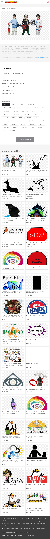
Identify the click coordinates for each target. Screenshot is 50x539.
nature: (4, 518)
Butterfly (18, 521)
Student (9, 526)
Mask (8, 523)
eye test (40, 127)
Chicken (25, 521)
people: (4, 523)
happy (43, 107)
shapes (35, 114)
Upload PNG (31, 535)
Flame (35, 518)
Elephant (44, 521)
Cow (29, 521)
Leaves (17, 518)
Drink (21, 528)
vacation (16, 111)
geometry (6, 121)
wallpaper (18, 107)
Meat (33, 528)
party (33, 111)
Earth (29, 518)
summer (6, 114)
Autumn (12, 518)
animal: (4, 521)
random (28, 117)
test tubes (24, 127)
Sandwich (37, 528)
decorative (25, 111)
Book (17, 526)
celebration (26, 114)
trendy (41, 111)
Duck (35, 521)
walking (45, 523)
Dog (32, 521)
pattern (14, 104)
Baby (12, 523)
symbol (15, 127)
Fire (32, 518)
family (19, 523)
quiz (43, 121)
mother (23, 523)
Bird (14, 521)
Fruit (30, 528)
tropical (6, 117)
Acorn (8, 518)
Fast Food (25, 528)
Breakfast (8, 528)
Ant (8, 521)
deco (13, 117)
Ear (38, 523)
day (32, 127)
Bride (15, 523)
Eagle (39, 521)
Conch (25, 518)
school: (4, 526)
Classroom (22, 526)
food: (3, 528)
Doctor (34, 523)
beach (23, 124)
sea (36, 117)
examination (32, 124)
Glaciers (40, 518)
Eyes (41, 523)
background (31, 104)
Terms (7, 535)
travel (27, 107)
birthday (6, 104)
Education (37, 526)
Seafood (43, 528)
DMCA (24, 535)
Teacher (13, 526)
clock (22, 104)
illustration (34, 121)
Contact (20, 535)
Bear (11, 521)
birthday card (16, 121)
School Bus (42, 526)
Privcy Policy (13, 535)
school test (14, 124)
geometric (6, 111)
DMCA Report (7, 68)
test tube (6, 127)
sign (5, 131)
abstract (35, 107)
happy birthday (8, 107)
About (3, 535)
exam (26, 121)
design (41, 124)
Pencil (32, 526)
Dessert (16, 528)
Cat (21, 521)
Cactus (21, 518)
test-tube (13, 131)
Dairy (12, 528)
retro (5, 124)
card (20, 117)
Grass (44, 518)
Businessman (29, 523)
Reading (28, 526)
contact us (41, 57)
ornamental (16, 114)
